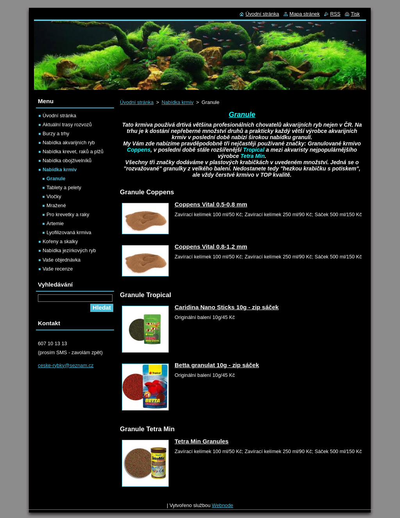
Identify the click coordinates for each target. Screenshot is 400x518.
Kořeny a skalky (60, 241)
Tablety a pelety (63, 187)
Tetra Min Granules (202, 441)
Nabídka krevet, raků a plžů (73, 151)
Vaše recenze (58, 269)
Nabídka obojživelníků (67, 160)
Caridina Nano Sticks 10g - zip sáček (227, 307)
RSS (335, 14)
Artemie (55, 223)
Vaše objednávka (61, 260)
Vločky (53, 196)
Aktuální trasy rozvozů (67, 124)
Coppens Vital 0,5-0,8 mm (211, 204)
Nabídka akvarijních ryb (69, 142)
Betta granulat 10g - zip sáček (217, 365)
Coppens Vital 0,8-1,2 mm (211, 246)
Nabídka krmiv (178, 102)
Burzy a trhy (56, 133)
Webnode (222, 505)
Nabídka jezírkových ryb (69, 250)
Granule (55, 178)
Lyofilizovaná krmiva (68, 232)
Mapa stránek (304, 14)
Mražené (56, 205)
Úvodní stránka (137, 102)
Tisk (355, 14)
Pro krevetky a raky (67, 214)
